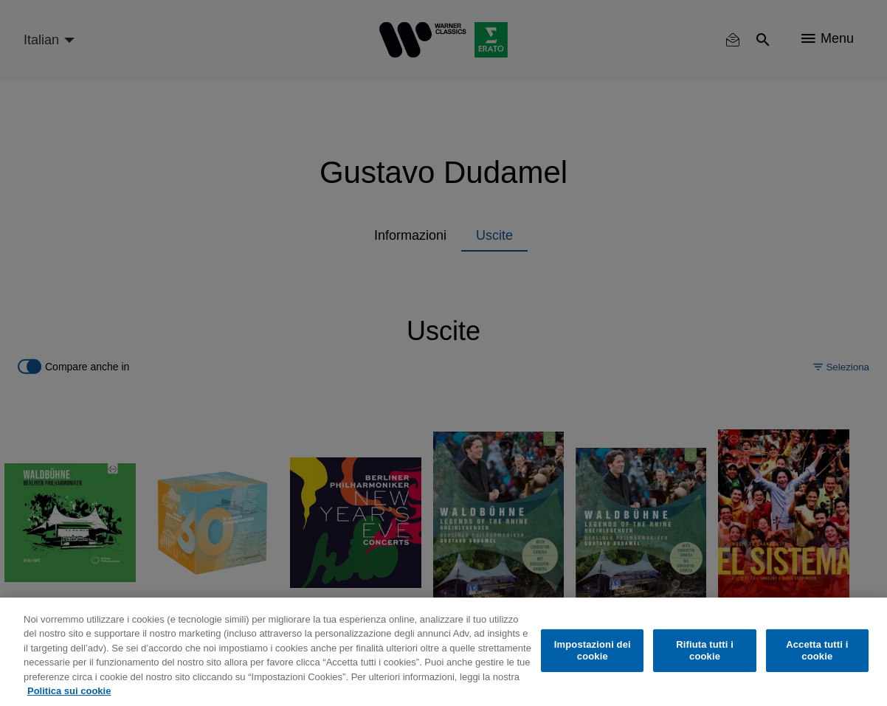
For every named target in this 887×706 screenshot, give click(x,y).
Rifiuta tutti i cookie (705, 650)
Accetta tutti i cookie (817, 650)
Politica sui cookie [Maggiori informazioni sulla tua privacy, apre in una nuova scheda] (69, 690)
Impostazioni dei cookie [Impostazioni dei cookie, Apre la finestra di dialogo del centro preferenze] (592, 650)
